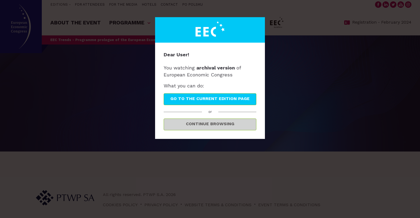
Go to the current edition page (210, 98)
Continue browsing (210, 123)
